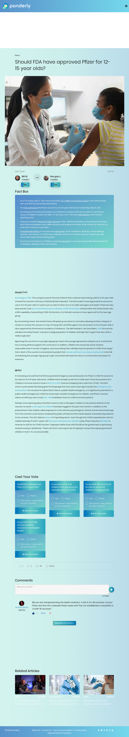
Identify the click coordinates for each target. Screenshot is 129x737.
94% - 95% (47, 397)
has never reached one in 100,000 (63, 421)
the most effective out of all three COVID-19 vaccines (56, 308)
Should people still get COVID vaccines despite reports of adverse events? (63, 702)
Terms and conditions (63, 730)
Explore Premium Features (59, 733)
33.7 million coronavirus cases (74, 201)
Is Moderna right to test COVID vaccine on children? (97, 702)
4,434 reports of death (42, 406)
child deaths (83, 214)
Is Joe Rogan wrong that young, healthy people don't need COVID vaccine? (29, 702)
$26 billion (104, 421)
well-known (60, 231)
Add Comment (30, 510)
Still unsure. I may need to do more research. (32, 501)
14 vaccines (64, 241)
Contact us (46, 730)
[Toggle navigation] (126, 6)
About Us (36, 730)
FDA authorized (31, 207)
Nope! (33, 495)
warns (48, 417)
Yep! (22, 495)
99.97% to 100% (54, 383)
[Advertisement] (64, 30)
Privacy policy (80, 730)
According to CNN (23, 298)
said (99, 328)
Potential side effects (30, 231)
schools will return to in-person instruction (84, 352)
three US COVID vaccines (49, 221)
